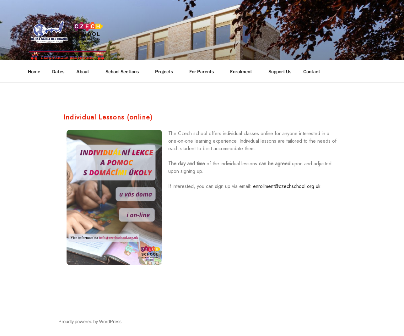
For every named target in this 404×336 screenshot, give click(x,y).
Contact (311, 71)
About (85, 71)
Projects (167, 71)
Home (34, 71)
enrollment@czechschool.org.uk (287, 186)
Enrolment (244, 71)
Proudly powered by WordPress (89, 321)
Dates (58, 71)
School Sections (125, 71)
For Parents (204, 71)
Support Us (279, 71)
